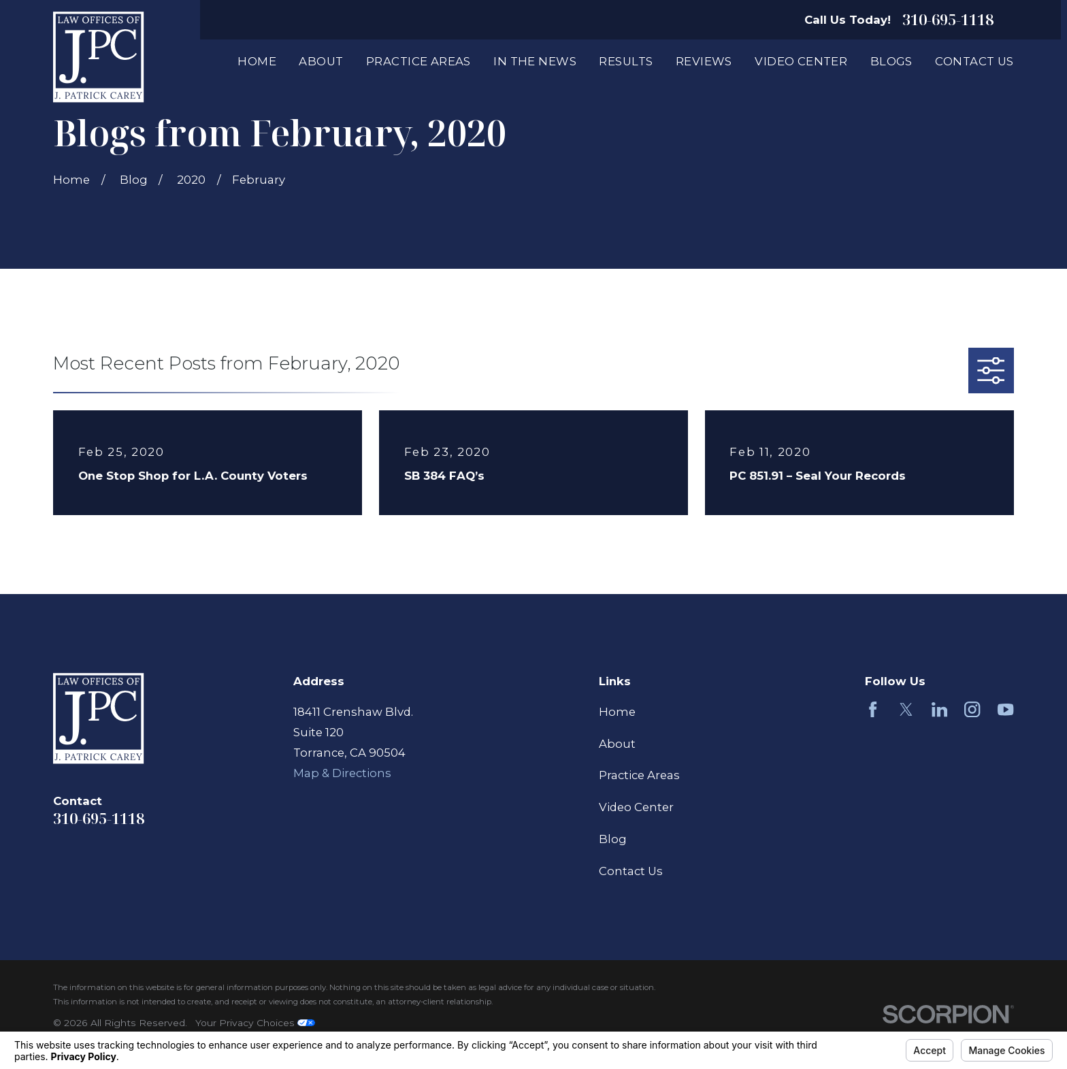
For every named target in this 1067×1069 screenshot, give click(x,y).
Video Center (636, 807)
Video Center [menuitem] (801, 61)
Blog (613, 839)
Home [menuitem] (256, 61)
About (617, 744)
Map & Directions (342, 773)
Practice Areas (639, 775)
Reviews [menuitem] (704, 61)
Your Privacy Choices (255, 1022)
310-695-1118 (948, 19)
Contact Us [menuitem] (974, 61)
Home (617, 712)
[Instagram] (972, 709)
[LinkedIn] (939, 709)
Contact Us (631, 871)
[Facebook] (873, 709)
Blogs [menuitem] (891, 61)
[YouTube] (1005, 709)
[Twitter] (906, 709)
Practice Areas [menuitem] (418, 61)
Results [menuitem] (626, 61)
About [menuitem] (321, 61)
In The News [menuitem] (534, 61)
